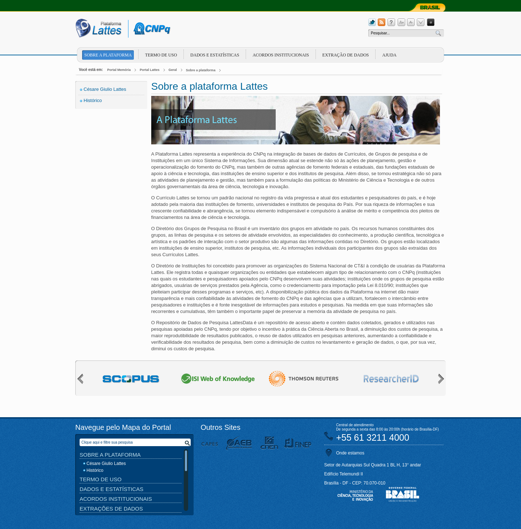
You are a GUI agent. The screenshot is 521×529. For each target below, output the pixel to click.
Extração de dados (345, 55)
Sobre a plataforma (108, 55)
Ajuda (389, 55)
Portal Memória (119, 70)
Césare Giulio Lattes (105, 89)
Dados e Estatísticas (214, 55)
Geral (173, 70)
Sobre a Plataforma (110, 455)
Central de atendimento (355, 425)
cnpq (150, 29)
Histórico (93, 100)
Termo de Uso (161, 55)
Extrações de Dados (111, 508)
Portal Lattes (150, 70)
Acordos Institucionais (281, 55)
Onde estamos (350, 453)
